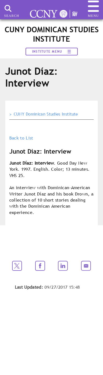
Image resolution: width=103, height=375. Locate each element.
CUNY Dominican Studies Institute (46, 114)
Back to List (21, 138)
